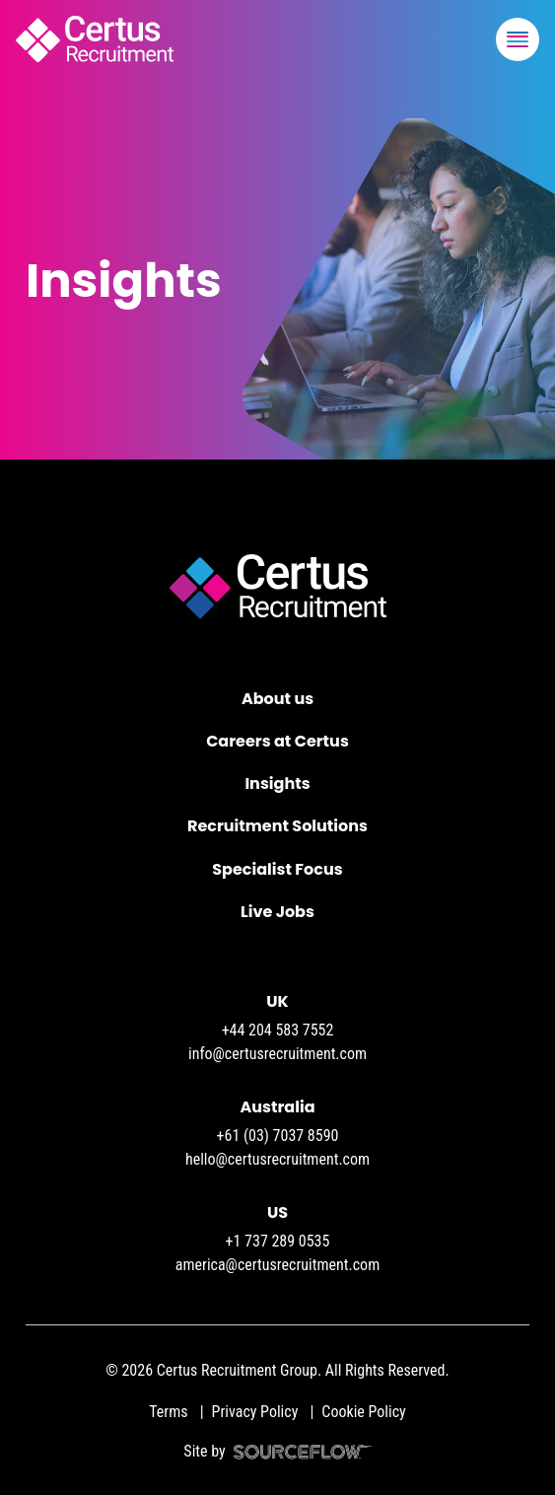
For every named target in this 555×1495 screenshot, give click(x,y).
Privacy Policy (255, 1411)
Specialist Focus (277, 869)
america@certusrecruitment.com (277, 1264)
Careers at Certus (277, 741)
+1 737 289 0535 (278, 1241)
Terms (168, 1411)
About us (277, 698)
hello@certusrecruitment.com (277, 1159)
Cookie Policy (363, 1411)
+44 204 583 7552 (278, 1030)
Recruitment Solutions (277, 826)
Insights (277, 783)
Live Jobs (277, 911)
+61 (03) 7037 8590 (278, 1135)
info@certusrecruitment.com (277, 1053)
